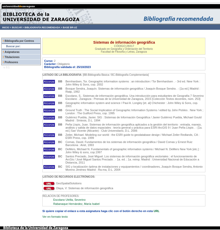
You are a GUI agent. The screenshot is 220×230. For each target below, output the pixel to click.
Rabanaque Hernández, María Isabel (76, 203)
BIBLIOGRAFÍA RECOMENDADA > (43, 27)
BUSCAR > (18, 27)
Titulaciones (12, 57)
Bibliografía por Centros (19, 41)
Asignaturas (12, 52)
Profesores (11, 62)
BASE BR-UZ (70, 27)
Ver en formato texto (55, 216)
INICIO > (6, 27)
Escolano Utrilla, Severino (69, 199)
